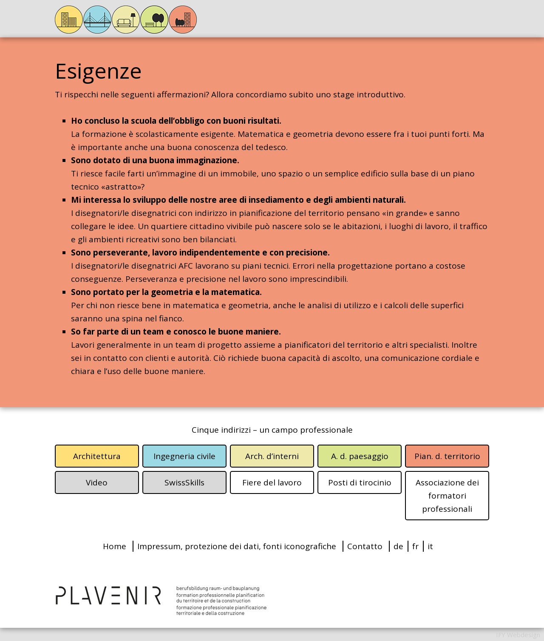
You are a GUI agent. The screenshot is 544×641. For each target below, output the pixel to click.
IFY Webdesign (518, 634)
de (398, 546)
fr (415, 546)
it (430, 546)
